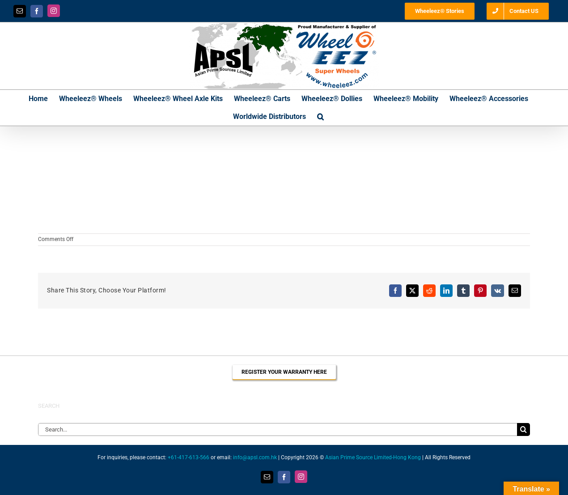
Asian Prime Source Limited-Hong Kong (373, 457)
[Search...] (277, 429)
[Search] (523, 429)
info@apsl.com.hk (255, 457)
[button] (320, 117)
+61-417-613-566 (188, 457)
